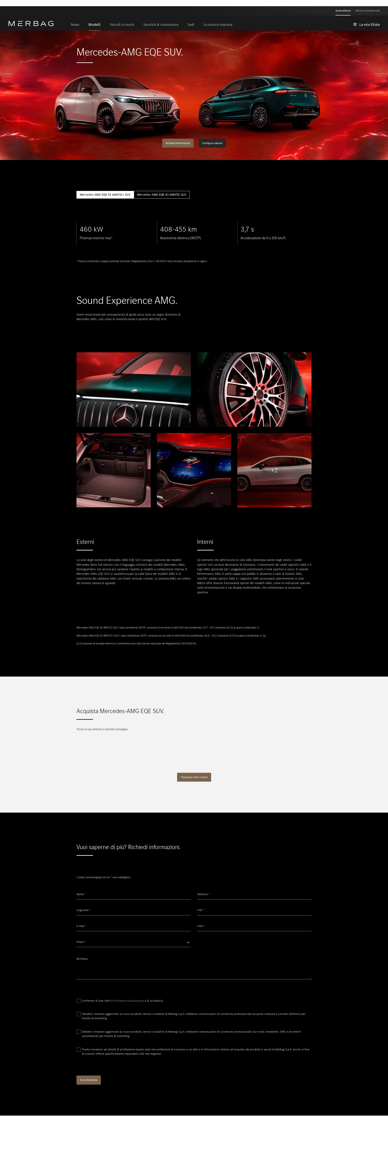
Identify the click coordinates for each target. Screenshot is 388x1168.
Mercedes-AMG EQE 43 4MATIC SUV (161, 195)
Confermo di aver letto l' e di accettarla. (122, 1001)
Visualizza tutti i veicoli (194, 777)
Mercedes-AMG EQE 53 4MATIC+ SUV (105, 195)
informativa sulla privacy (128, 1001)
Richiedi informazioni (178, 143)
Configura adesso (212, 143)
